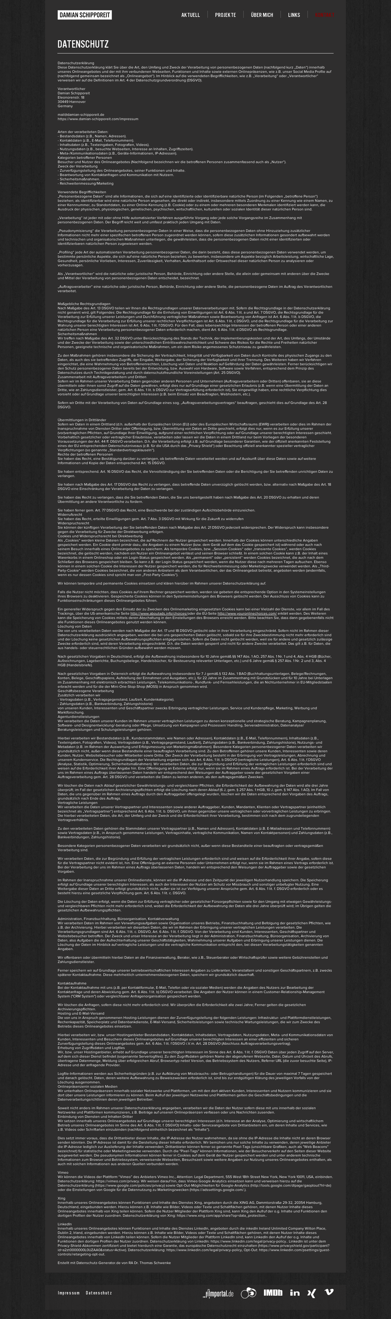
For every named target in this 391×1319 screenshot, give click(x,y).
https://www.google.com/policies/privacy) (130, 1185)
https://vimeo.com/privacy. (118, 1181)
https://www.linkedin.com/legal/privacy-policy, (204, 1250)
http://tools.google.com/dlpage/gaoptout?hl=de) (291, 1185)
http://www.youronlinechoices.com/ (247, 613)
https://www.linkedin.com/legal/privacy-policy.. (249, 1241)
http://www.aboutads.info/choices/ (159, 613)
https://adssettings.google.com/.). (218, 1190)
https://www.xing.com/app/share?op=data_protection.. (222, 1215)
